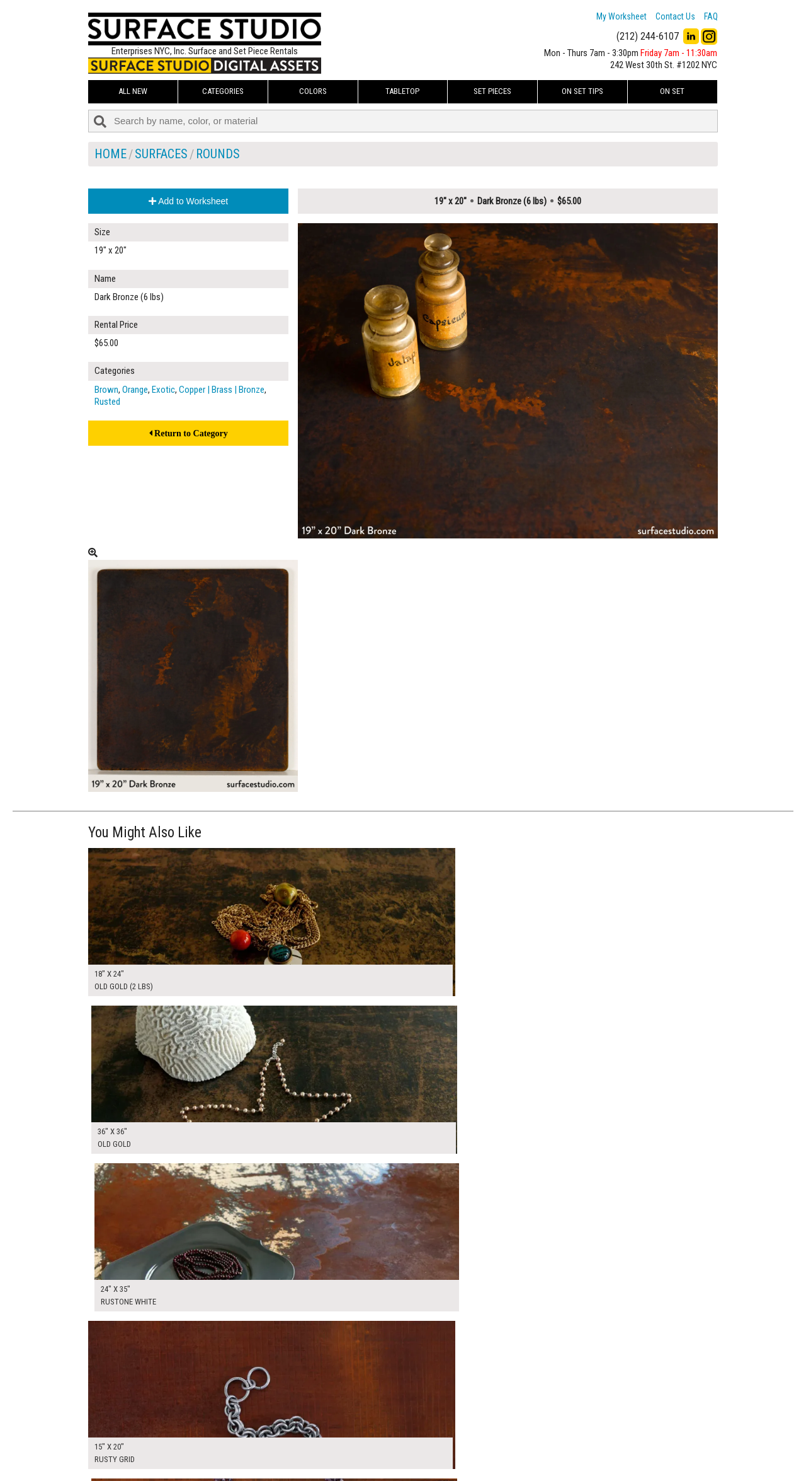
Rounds (218, 153)
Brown (106, 389)
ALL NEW (132, 91)
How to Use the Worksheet (354, 1417)
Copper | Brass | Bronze (221, 389)
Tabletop (402, 91)
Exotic (163, 389)
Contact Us (675, 16)
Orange (135, 389)
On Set (672, 91)
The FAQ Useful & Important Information (378, 1446)
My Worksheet (621, 16)
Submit (537, 1445)
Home (110, 153)
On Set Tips (582, 91)
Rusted (107, 401)
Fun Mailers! (328, 1460)
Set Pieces (492, 91)
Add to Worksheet (188, 201)
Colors (313, 91)
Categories (223, 91)
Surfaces (161, 153)
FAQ (711, 16)
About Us (324, 1431)
